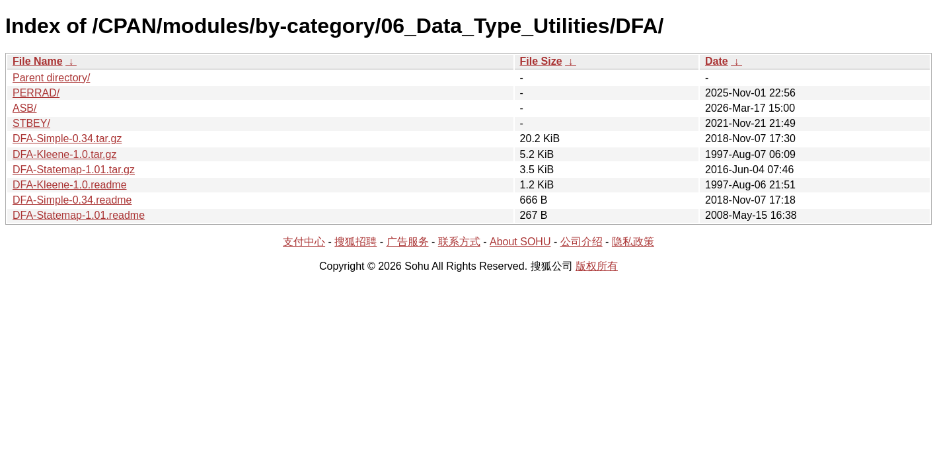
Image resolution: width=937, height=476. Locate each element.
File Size (541, 61)
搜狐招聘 (355, 241)
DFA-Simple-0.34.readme (72, 200)
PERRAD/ (36, 93)
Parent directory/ (51, 77)
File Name (38, 61)
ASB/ (24, 108)
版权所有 (597, 266)
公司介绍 (581, 241)
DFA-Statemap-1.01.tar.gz (74, 169)
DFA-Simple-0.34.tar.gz (67, 138)
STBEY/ (31, 123)
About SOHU (520, 241)
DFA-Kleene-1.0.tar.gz (64, 154)
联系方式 (459, 241)
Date (716, 61)
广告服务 (408, 241)
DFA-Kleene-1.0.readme (70, 184)
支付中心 (304, 241)
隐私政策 (633, 241)
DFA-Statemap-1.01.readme (79, 215)
